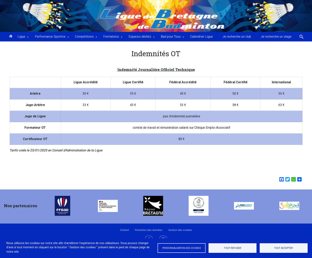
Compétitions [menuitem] (84, 38)
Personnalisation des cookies (181, 248)
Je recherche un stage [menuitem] (276, 36)
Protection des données (148, 230)
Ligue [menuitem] (21, 38)
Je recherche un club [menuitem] (236, 36)
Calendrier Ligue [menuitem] (201, 36)
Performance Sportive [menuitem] (50, 38)
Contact (124, 230)
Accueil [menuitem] (11, 36)
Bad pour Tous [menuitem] (170, 38)
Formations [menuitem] (111, 38)
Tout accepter (283, 248)
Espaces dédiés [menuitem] (140, 38)
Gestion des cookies (180, 230)
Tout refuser (232, 248)
